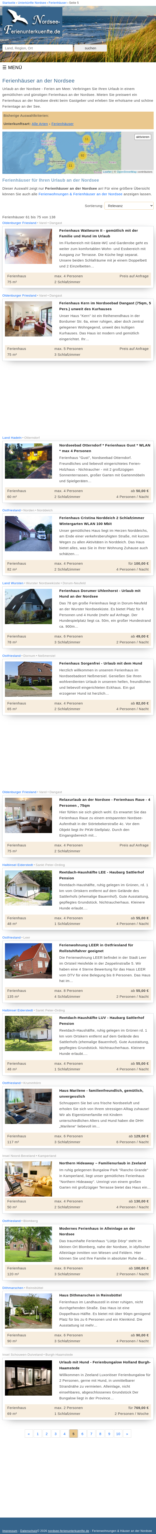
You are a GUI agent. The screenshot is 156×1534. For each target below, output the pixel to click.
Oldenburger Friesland (19, 223)
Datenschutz (28, 1531)
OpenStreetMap (127, 171)
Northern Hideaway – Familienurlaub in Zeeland (102, 1163)
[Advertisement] (78, 398)
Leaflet (107, 171)
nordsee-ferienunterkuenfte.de (68, 1531)
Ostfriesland (11, 510)
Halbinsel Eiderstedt (17, 865)
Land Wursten (13, 583)
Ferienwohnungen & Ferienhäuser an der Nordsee (81, 194)
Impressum (9, 1531)
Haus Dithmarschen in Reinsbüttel (90, 1295)
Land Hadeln (12, 437)
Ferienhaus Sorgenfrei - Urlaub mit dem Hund (100, 663)
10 (118, 1434)
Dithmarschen (12, 1288)
